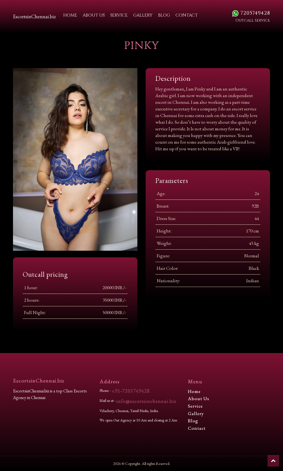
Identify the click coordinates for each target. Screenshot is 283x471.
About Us (94, 15)
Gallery (143, 15)
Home (70, 15)
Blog (164, 15)
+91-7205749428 (131, 391)
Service (119, 15)
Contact (186, 15)
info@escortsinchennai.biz (146, 401)
